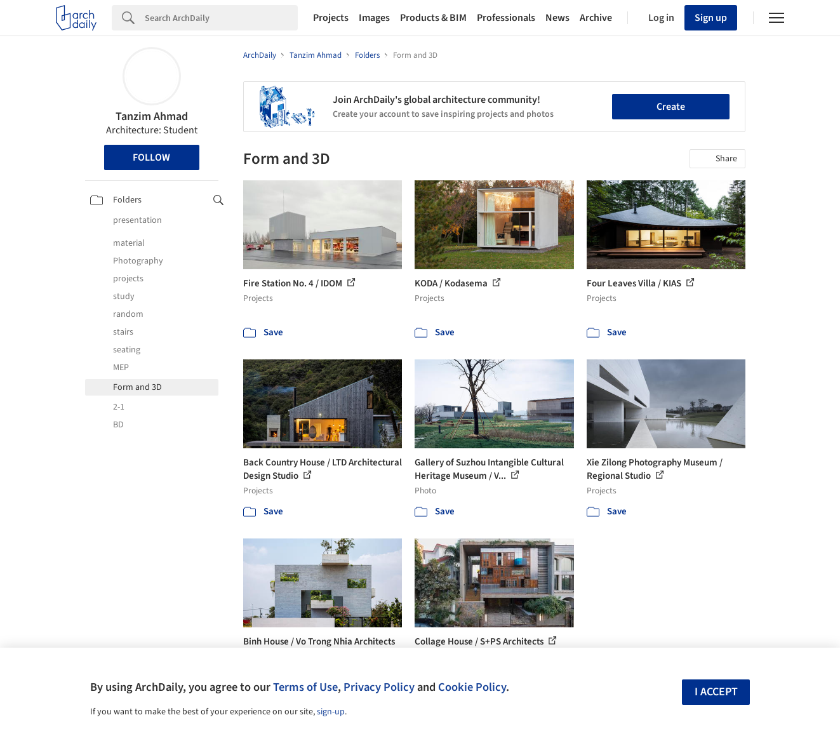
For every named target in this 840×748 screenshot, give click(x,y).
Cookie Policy (472, 687)
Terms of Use (305, 687)
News (557, 18)
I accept (716, 692)
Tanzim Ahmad (152, 116)
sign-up (331, 711)
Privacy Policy (379, 687)
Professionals (506, 18)
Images (374, 18)
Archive (596, 18)
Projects (331, 18)
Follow (151, 157)
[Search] (221, 17)
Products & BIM (433, 18)
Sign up (711, 18)
